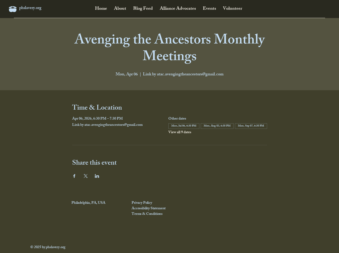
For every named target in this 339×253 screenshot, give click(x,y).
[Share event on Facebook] (74, 176)
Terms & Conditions (147, 214)
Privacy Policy (142, 203)
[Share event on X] (85, 176)
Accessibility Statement (149, 208)
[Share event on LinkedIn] (97, 176)
